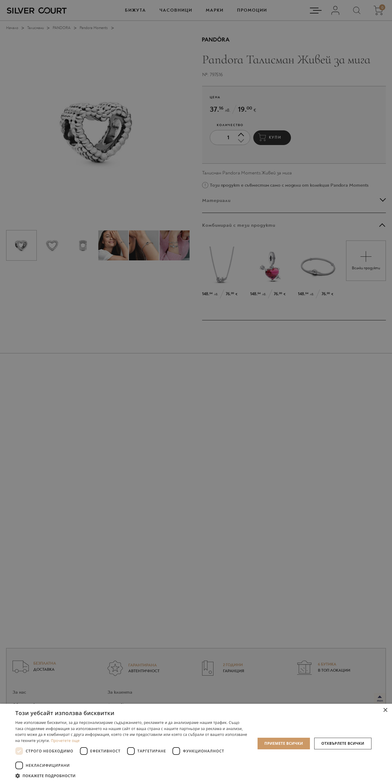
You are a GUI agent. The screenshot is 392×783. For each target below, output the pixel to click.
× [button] (385, 710)
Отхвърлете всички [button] (342, 743)
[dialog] (196, 391)
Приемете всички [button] (283, 743)
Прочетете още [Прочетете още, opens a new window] (65, 740)
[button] (131, 775)
